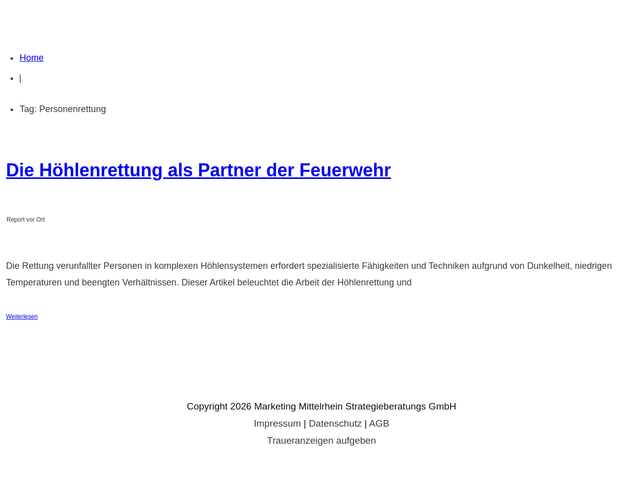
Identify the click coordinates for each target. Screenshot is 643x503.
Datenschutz (335, 423)
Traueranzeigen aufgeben (321, 440)
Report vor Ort (26, 219)
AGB (379, 423)
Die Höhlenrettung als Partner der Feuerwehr (198, 170)
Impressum (277, 423)
